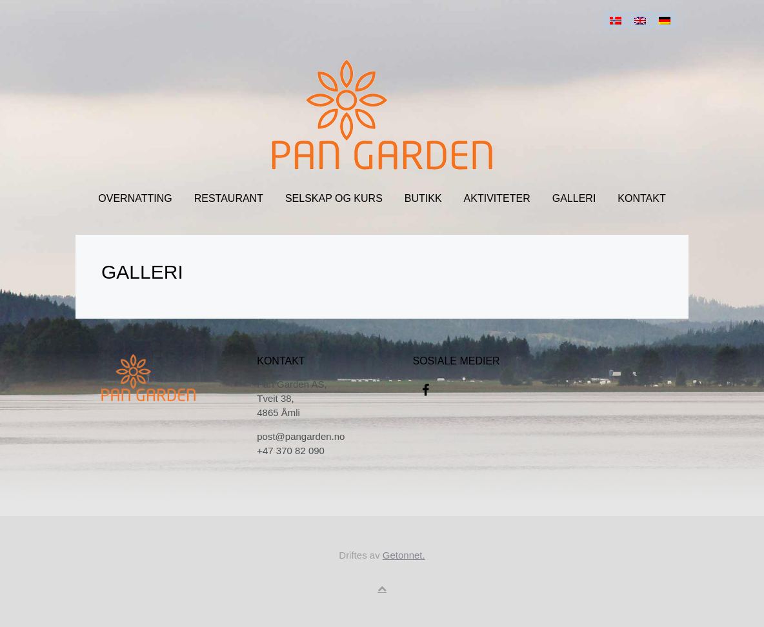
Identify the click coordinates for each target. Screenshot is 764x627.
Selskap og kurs (334, 198)
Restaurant (228, 198)
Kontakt (641, 198)
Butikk (423, 198)
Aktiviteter (497, 198)
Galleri (574, 198)
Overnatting (135, 198)
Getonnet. (404, 555)
